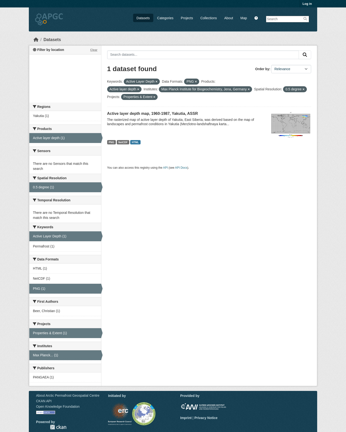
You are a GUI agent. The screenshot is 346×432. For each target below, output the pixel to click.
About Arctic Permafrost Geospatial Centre (67, 395)
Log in (307, 4)
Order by (262, 69)
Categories (165, 18)
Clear (93, 50)
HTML (135, 142)
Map (244, 18)
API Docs (181, 167)
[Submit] (305, 54)
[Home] (36, 39)
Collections (208, 18)
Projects (187, 18)
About (228, 18)
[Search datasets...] (203, 54)
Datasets (143, 18)
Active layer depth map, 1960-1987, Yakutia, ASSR (152, 113)
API (165, 167)
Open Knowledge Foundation (58, 406)
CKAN (58, 427)
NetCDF (123, 142)
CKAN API (44, 401)
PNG (111, 142)
